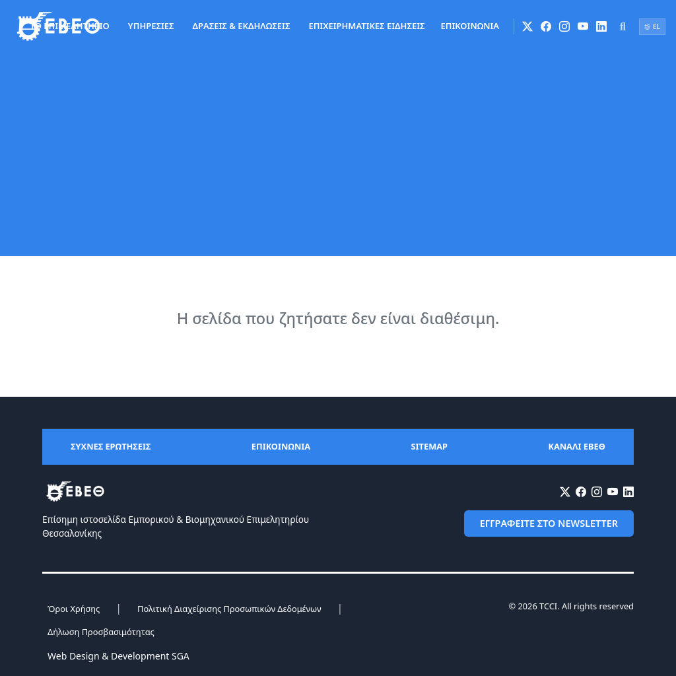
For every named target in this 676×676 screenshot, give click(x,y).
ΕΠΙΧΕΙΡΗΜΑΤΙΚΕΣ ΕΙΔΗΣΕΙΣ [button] (366, 26)
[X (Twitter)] (527, 26)
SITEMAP (429, 446)
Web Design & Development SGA (118, 656)
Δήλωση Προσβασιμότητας (101, 632)
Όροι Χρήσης (74, 609)
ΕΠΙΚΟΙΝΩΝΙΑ (469, 26)
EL (652, 26)
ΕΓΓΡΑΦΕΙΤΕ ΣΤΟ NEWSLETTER (549, 523)
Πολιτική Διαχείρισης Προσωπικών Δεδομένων (229, 609)
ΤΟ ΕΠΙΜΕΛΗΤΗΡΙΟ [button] (70, 26)
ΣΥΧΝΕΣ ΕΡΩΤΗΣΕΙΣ (111, 446)
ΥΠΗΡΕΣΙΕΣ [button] (151, 26)
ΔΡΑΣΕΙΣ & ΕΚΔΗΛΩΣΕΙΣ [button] (241, 26)
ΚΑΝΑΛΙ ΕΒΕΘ (577, 446)
